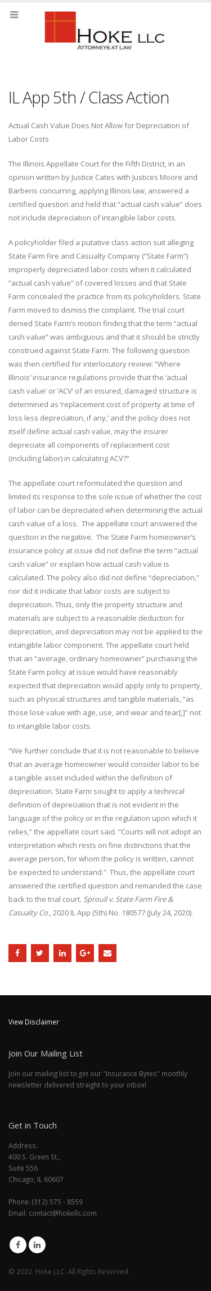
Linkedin (37, 1244)
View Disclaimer (33, 1021)
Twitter (40, 953)
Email (107, 953)
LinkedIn (62, 953)
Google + (85, 953)
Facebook (17, 953)
